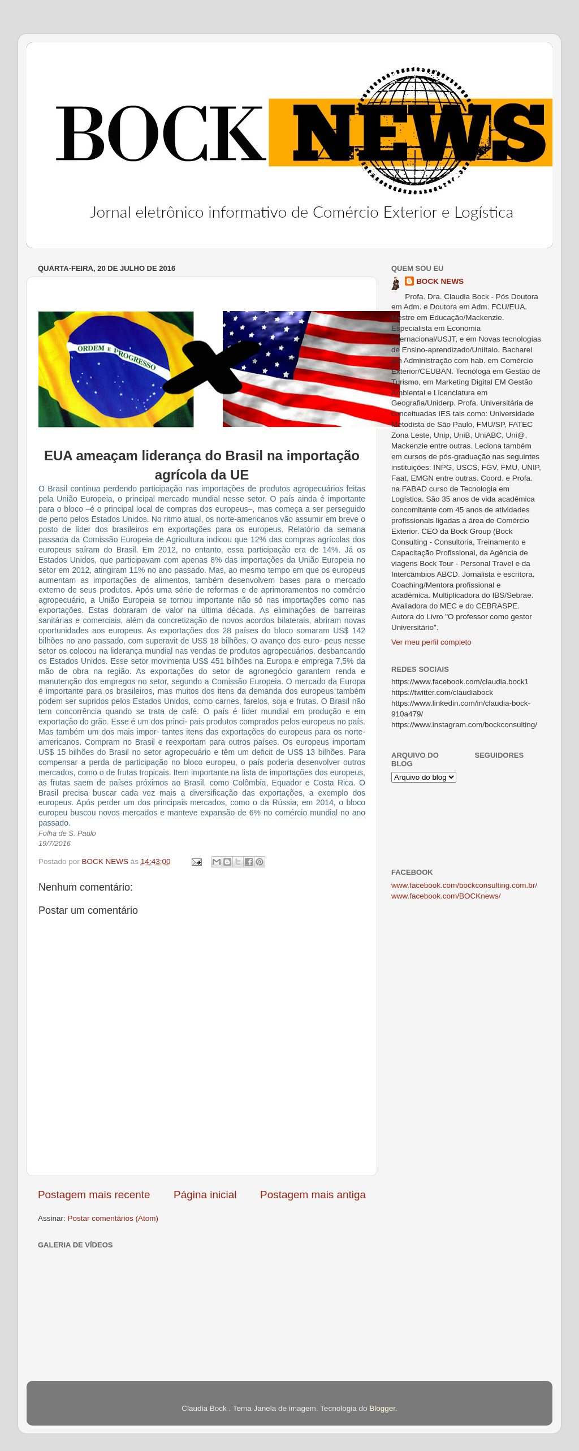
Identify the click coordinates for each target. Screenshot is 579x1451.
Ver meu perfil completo (431, 642)
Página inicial (205, 1194)
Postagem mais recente (94, 1194)
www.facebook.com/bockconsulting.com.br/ (464, 885)
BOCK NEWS (440, 281)
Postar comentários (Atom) (113, 1218)
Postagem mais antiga (313, 1194)
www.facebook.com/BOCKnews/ (446, 896)
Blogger (382, 1408)
